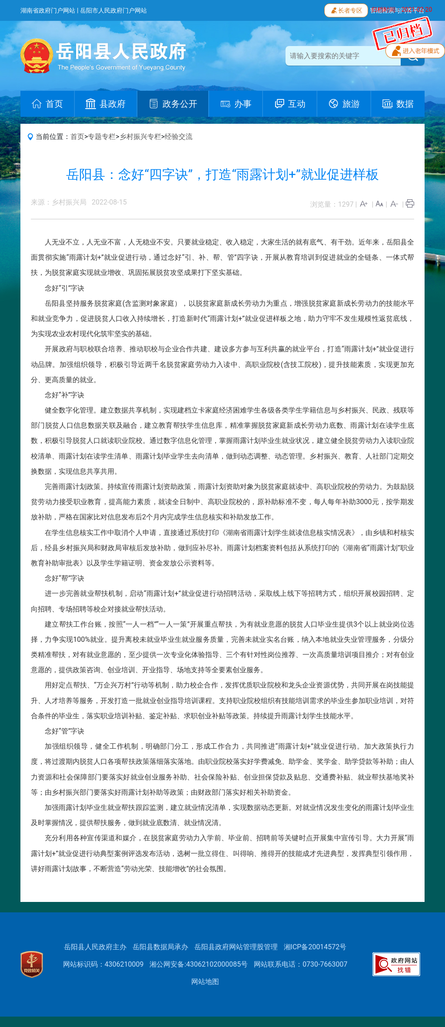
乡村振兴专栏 (140, 136)
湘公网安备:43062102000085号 (198, 964)
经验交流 (179, 136)
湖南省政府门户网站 (47, 10)
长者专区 (346, 9)
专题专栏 (102, 136)
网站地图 (205, 981)
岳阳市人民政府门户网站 (113, 10)
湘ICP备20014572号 (315, 947)
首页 (77, 136)
